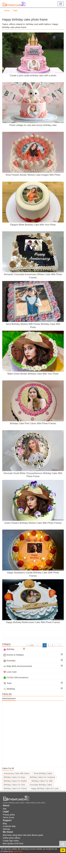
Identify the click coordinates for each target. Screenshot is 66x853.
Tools (7, 683)
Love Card (9, 672)
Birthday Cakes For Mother (15, 781)
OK (63, 850)
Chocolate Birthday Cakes (40, 785)
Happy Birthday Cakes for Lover (45, 788)
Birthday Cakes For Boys (14, 777)
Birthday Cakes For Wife (42, 781)
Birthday (8, 649)
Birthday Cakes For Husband (42, 777)
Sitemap (6, 829)
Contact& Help (9, 826)
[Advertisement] (33, 734)
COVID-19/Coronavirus (15, 677)
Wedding (9, 689)
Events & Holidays (13, 655)
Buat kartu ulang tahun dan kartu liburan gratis (23, 835)
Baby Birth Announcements (17, 666)
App (4, 809)
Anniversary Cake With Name (16, 773)
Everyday (9, 660)
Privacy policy (9, 815)
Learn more (17, 851)
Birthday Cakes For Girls (14, 785)
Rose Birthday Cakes (43, 773)
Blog (5, 823)
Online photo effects (11, 838)
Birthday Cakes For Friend (15, 788)
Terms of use (8, 817)
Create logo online (11, 841)
